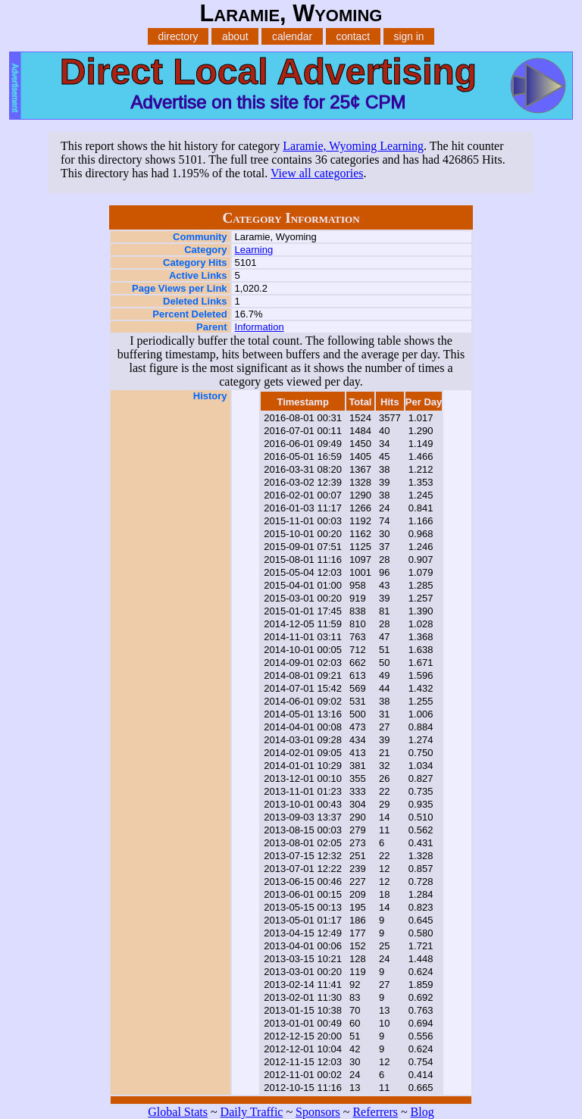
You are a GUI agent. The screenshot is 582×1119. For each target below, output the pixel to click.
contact (353, 36)
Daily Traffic (252, 1111)
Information (259, 327)
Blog (422, 1111)
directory (178, 36)
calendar (292, 36)
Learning (254, 249)
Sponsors (318, 1111)
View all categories (317, 173)
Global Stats (178, 1111)
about (235, 36)
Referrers (375, 1111)
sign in (409, 36)
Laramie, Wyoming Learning (353, 145)
